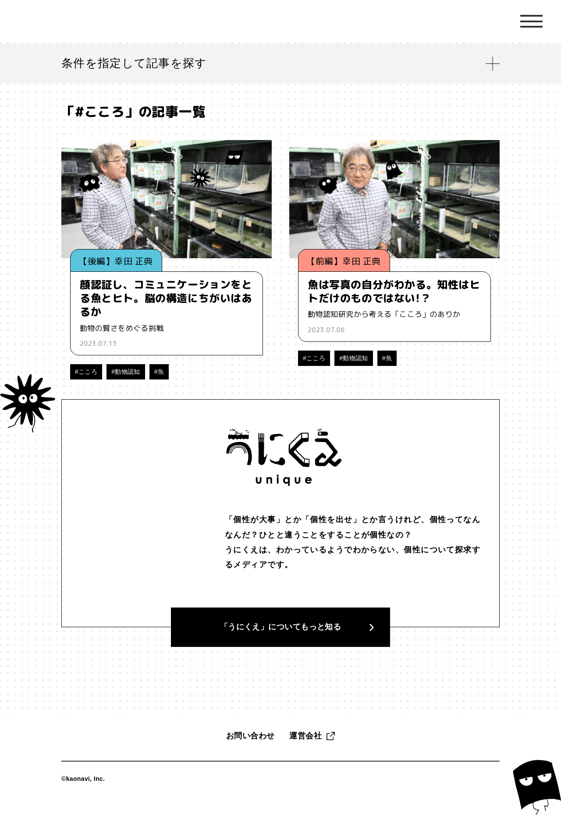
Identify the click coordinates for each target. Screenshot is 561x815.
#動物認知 (125, 371)
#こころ (86, 371)
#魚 (159, 371)
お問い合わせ (250, 748)
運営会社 (305, 748)
